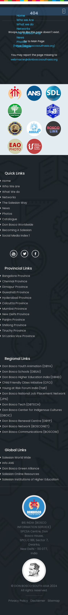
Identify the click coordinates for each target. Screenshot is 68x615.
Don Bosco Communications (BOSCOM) (30, 432)
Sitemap (54, 601)
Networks (23, 29)
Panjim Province (13, 320)
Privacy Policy (18, 601)
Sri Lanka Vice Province (18, 336)
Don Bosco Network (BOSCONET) (26, 426)
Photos (21, 42)
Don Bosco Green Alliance (20, 468)
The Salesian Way (14, 203)
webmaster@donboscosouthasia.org (34, 59)
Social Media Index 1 (16, 235)
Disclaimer (38, 601)
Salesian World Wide (16, 457)
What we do (25, 24)
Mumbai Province (14, 309)
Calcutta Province (15, 303)
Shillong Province (14, 325)
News (20, 37)
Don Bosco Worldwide (17, 225)
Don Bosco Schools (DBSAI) (21, 372)
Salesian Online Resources (20, 474)
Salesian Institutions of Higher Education (30, 479)
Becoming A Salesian (17, 230)
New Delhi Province (15, 314)
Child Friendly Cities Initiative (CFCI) (27, 382)
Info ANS (8, 463)
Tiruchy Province (14, 330)
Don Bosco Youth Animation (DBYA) (27, 366)
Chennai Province (14, 281)
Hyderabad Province (16, 298)
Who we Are (25, 20)
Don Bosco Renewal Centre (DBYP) (27, 421)
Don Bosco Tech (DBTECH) (21, 404)
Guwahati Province (15, 292)
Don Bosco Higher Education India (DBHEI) (31, 377)
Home (21, 15)
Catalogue (24, 46)
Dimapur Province (15, 287)
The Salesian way (29, 33)
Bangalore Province (16, 276)
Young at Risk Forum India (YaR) (24, 388)
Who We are (11, 186)
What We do (11, 192)
